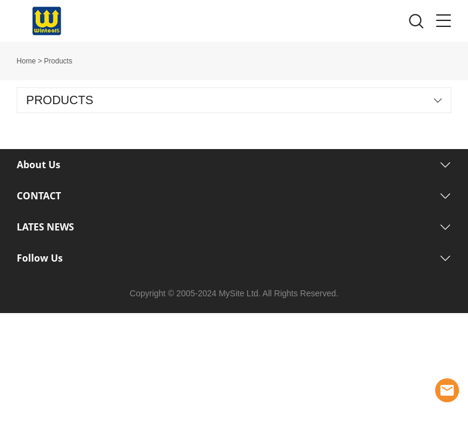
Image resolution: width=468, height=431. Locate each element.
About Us (38, 164)
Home (26, 61)
